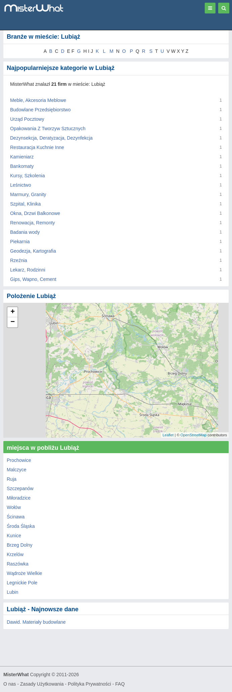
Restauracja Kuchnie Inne (37, 147)
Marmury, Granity (28, 194)
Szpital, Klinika (25, 204)
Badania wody (25, 232)
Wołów (14, 507)
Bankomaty (22, 166)
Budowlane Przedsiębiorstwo (40, 109)
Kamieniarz (22, 156)
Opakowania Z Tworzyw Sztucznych (48, 128)
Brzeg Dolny (19, 545)
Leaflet (168, 435)
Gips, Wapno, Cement (33, 279)
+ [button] (12, 312)
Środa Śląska (21, 526)
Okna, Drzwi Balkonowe (35, 213)
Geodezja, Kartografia (33, 251)
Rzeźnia (18, 260)
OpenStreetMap (193, 435)
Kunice (14, 535)
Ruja (11, 479)
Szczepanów (20, 488)
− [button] (12, 322)
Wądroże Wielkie (24, 573)
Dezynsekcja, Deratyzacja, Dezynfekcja (51, 138)
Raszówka (18, 564)
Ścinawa (16, 516)
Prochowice (19, 460)
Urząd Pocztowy (27, 119)
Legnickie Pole (22, 582)
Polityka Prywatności (89, 684)
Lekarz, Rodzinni (27, 269)
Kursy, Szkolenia (27, 175)
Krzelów (15, 554)
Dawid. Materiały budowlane (36, 622)
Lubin (12, 592)
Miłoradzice (19, 498)
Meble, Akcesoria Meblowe (38, 100)
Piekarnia (20, 241)
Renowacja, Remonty (32, 222)
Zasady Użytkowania (42, 684)
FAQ (120, 684)
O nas (9, 684)
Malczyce (16, 469)
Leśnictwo (20, 185)
